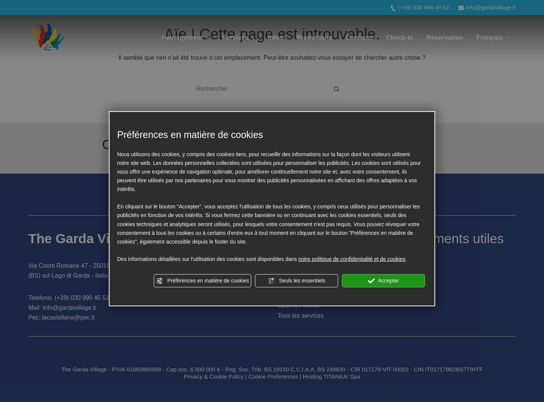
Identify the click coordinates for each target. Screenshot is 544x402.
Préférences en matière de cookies (202, 281)
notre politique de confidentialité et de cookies (351, 259)
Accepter (383, 281)
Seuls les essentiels (297, 281)
